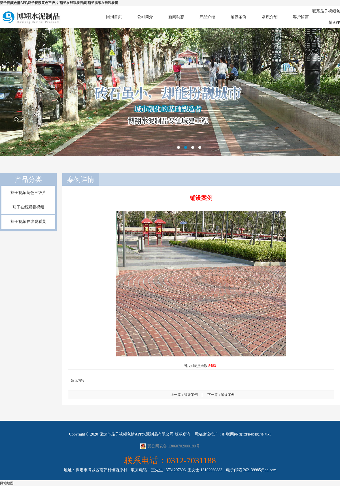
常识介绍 (270, 17)
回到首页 (114, 17)
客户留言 (301, 17)
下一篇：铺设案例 (221, 395)
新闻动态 (176, 17)
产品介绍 (207, 17)
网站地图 (7, 483)
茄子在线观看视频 (28, 207)
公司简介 (145, 17)
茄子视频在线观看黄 (28, 221)
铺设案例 (238, 17)
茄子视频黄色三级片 (28, 193)
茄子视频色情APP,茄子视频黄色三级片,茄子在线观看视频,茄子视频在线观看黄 (59, 3)
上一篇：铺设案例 (184, 395)
